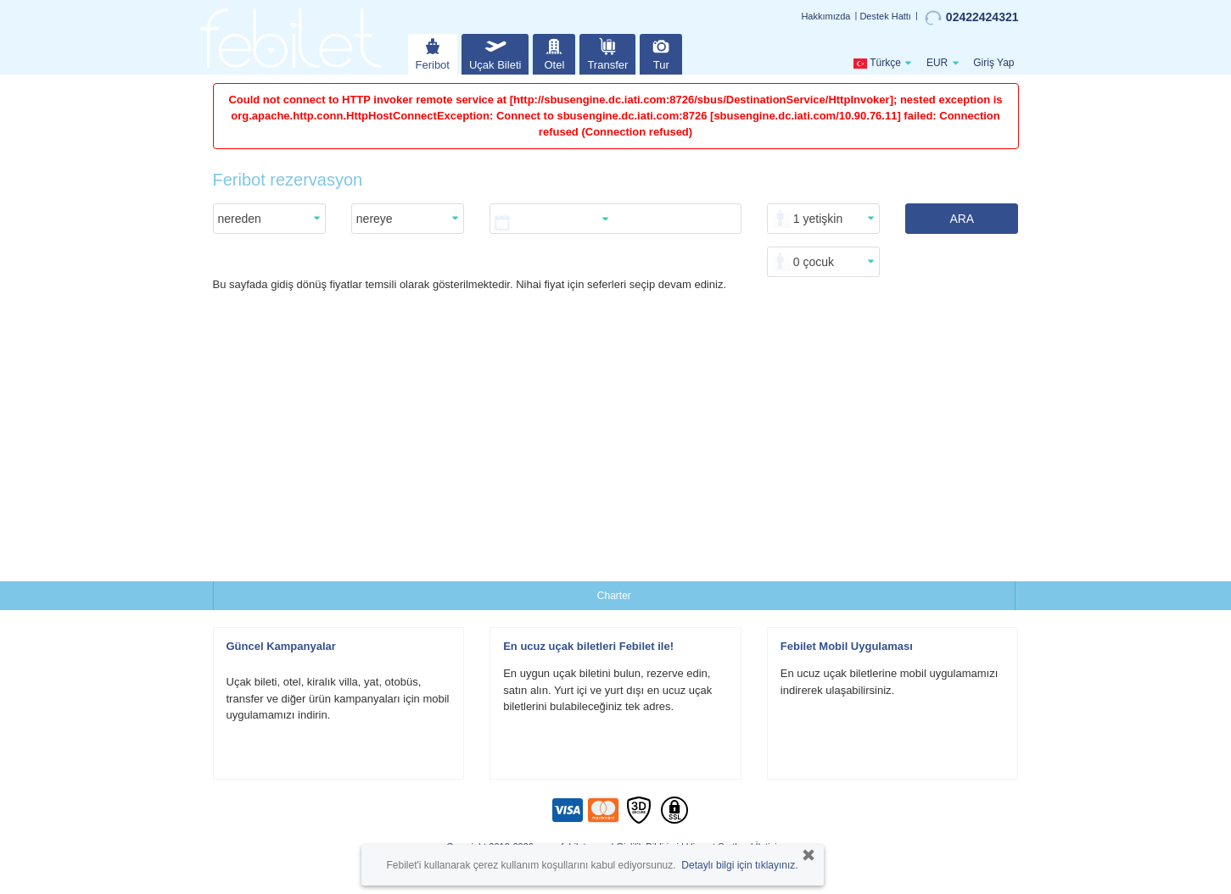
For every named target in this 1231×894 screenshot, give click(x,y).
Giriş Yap (993, 63)
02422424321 (972, 17)
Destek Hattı (885, 16)
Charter (614, 596)
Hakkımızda (825, 16)
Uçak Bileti (495, 52)
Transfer (607, 52)
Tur (661, 52)
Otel (554, 52)
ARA (961, 218)
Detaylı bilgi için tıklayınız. (739, 865)
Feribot (433, 52)
